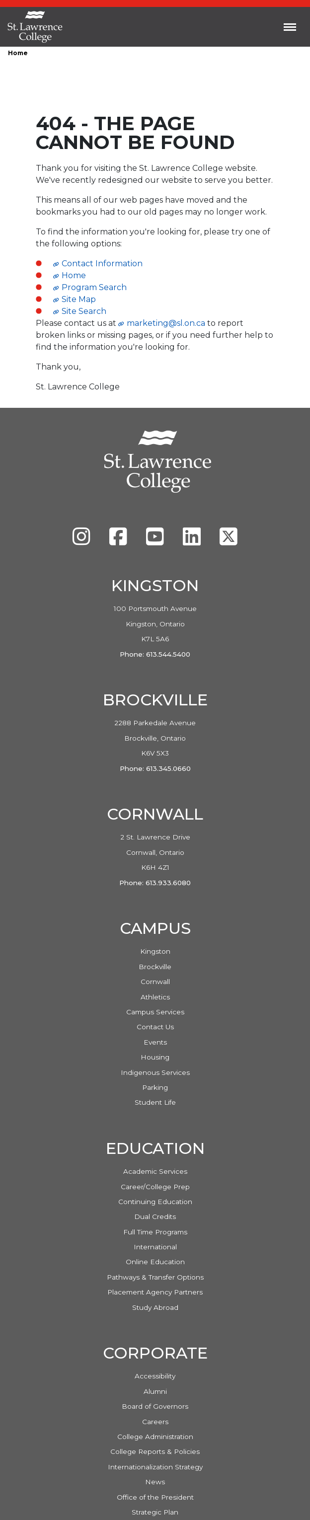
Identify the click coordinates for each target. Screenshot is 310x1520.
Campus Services (155, 1012)
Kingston (155, 951)
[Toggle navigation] (290, 27)
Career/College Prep (155, 1187)
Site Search (84, 311)
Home (18, 53)
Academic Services (155, 1171)
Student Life (155, 1102)
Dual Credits (155, 1216)
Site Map (79, 299)
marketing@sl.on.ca (166, 323)
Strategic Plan (155, 1512)
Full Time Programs (155, 1232)
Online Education (155, 1262)
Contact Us (155, 1027)
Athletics (155, 997)
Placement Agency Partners (155, 1292)
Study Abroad (155, 1307)
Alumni (155, 1391)
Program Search (94, 287)
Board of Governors (155, 1406)
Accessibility (155, 1376)
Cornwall (155, 982)
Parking (155, 1087)
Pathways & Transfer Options (155, 1277)
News (155, 1482)
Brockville (155, 967)
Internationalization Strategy (155, 1467)
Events (155, 1042)
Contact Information (102, 263)
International (155, 1247)
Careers (155, 1422)
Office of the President (155, 1497)
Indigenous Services (155, 1072)
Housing (155, 1057)
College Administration (155, 1437)
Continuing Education (155, 1202)
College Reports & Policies (155, 1451)
